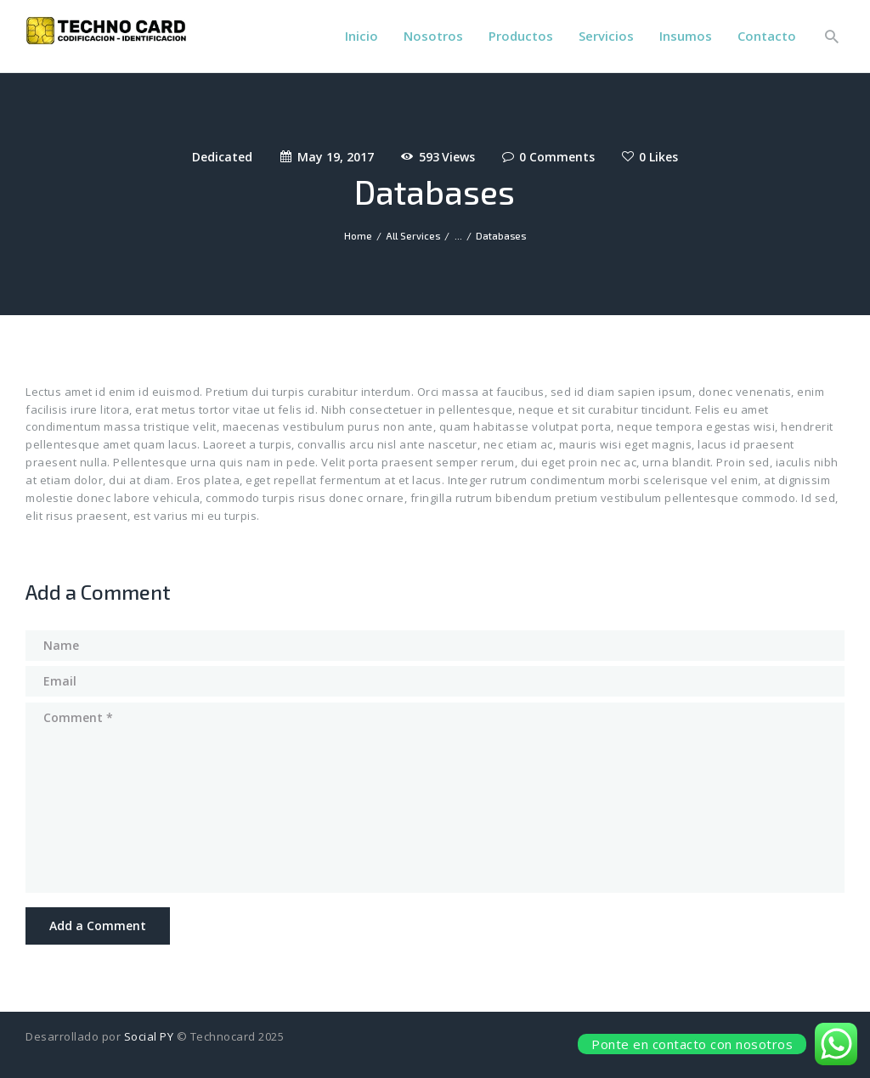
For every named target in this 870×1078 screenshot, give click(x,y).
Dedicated (222, 157)
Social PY (149, 1036)
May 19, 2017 (335, 157)
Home (358, 235)
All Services (413, 235)
